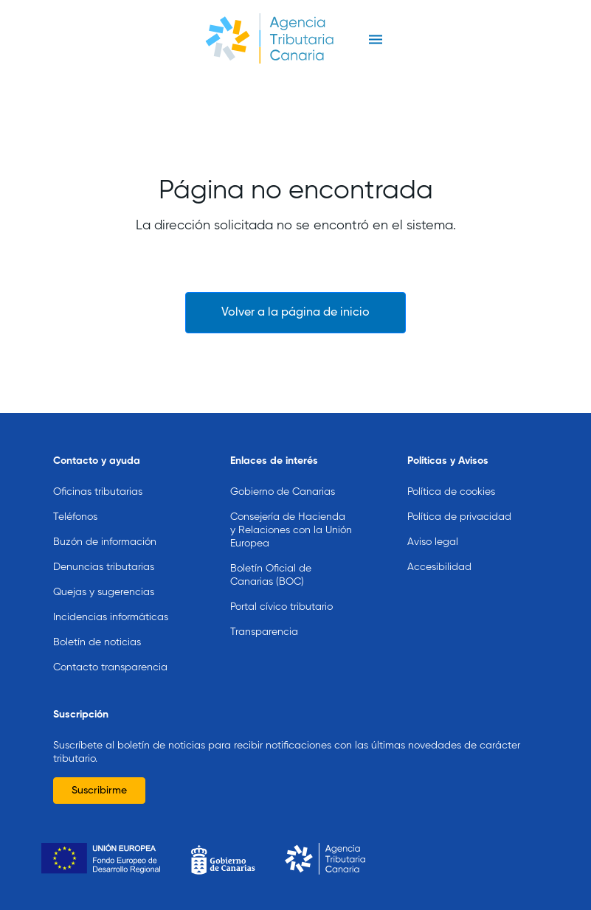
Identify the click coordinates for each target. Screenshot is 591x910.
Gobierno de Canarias (282, 492)
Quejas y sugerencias (103, 592)
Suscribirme (99, 790)
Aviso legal (432, 542)
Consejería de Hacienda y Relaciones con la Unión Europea (291, 530)
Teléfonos (75, 517)
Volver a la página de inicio (295, 313)
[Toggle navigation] (375, 40)
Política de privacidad (459, 517)
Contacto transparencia (110, 667)
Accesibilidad (439, 567)
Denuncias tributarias (103, 567)
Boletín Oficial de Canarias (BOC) (270, 575)
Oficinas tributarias (97, 492)
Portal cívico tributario (281, 607)
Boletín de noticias (97, 642)
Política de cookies (451, 492)
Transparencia (264, 632)
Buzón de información (104, 542)
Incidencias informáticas (110, 617)
